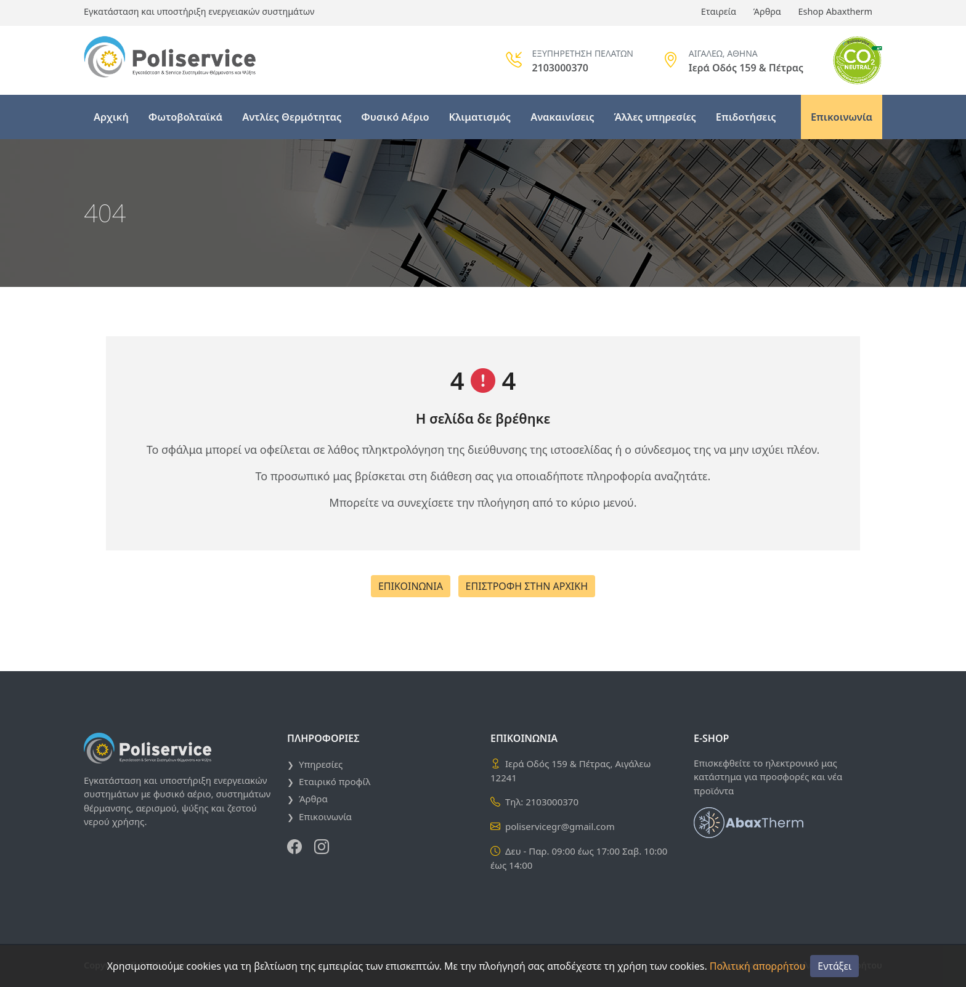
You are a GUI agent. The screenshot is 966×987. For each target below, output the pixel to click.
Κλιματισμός (480, 117)
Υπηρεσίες (321, 764)
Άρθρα (767, 11)
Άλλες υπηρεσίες (655, 117)
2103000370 (552, 802)
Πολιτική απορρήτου (757, 966)
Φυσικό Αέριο (395, 117)
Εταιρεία (718, 11)
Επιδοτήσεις (746, 117)
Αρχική (111, 117)
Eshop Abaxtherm (835, 11)
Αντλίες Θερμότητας (291, 117)
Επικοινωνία (841, 117)
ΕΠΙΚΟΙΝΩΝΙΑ (410, 586)
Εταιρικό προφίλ (334, 781)
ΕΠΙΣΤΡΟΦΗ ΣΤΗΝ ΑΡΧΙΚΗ (527, 586)
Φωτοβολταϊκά (185, 117)
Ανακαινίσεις (562, 117)
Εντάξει (834, 966)
